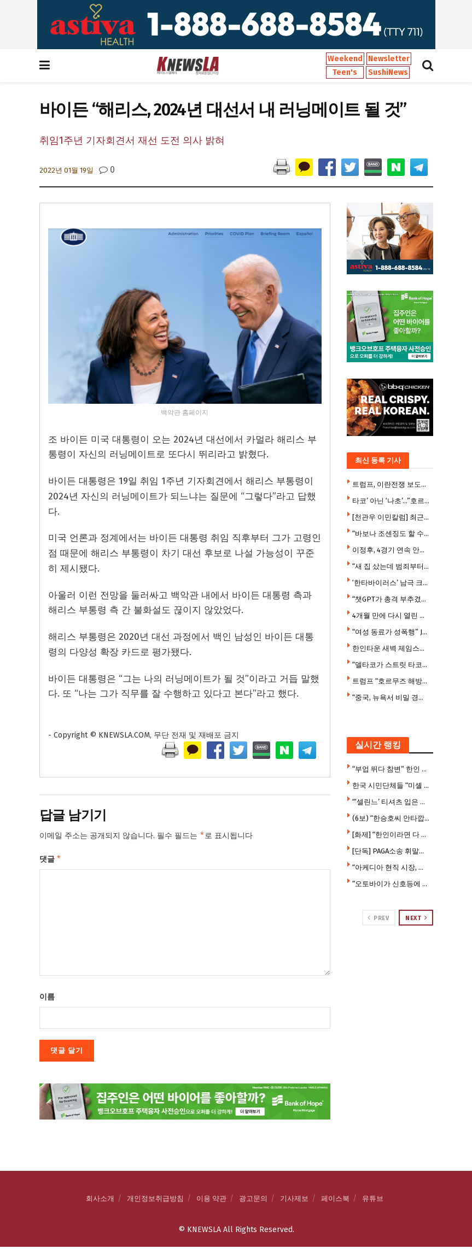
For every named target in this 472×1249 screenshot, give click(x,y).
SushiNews (388, 72)
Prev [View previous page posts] (378, 918)
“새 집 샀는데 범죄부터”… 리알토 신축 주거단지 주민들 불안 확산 (391, 566)
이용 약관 (211, 1201)
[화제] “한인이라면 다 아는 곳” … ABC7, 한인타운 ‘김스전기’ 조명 (391, 834)
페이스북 (335, 1201)
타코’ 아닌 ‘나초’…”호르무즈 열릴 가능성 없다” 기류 (391, 501)
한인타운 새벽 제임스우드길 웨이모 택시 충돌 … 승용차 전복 (391, 648)
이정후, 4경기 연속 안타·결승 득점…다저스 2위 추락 (391, 550)
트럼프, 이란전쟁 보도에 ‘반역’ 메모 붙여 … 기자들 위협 (391, 484)
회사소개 (100, 1201)
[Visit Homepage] (187, 65)
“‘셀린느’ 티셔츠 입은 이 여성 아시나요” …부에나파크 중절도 (391, 802)
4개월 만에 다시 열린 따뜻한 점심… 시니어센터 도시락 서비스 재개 (391, 615)
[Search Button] (427, 65)
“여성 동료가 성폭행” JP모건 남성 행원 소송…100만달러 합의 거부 (391, 632)
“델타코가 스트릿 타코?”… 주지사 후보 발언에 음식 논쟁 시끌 (391, 665)
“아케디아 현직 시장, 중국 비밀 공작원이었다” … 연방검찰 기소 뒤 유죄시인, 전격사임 (391, 867)
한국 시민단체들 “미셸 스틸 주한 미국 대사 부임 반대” (391, 785)
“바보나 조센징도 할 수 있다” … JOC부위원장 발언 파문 (391, 533)
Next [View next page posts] (416, 918)
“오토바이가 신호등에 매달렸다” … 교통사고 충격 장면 (391, 884)
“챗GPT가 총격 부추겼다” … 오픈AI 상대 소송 (391, 599)
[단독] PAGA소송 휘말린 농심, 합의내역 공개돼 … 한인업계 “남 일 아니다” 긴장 (391, 851)
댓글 (50, 861)
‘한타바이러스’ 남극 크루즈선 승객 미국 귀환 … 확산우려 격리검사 (391, 583)
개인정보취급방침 (155, 1201)
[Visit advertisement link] (236, 24)
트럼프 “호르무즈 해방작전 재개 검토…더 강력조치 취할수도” (391, 681)
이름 (47, 999)
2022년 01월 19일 (66, 170)
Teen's (345, 72)
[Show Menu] (44, 65)
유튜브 (372, 1201)
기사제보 (294, 1201)
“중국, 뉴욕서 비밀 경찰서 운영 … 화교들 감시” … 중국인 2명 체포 (391, 697)
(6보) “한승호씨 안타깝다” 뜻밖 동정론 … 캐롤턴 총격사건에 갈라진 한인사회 (391, 818)
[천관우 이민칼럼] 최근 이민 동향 (391, 517)
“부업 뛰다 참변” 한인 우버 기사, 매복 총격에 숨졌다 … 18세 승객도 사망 (391, 769)
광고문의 (253, 1201)
